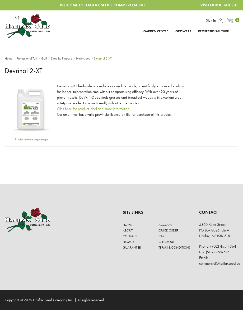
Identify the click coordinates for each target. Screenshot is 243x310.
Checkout (166, 242)
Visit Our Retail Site (219, 5)
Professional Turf (213, 31)
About (128, 230)
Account (221, 21)
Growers (183, 31)
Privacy (128, 242)
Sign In (211, 20)
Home (127, 224)
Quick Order (168, 230)
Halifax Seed (31, 26)
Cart (162, 236)
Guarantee (132, 247)
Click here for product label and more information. (93, 108)
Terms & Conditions (175, 247)
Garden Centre (155, 31)
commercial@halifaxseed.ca (219, 263)
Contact (130, 236)
